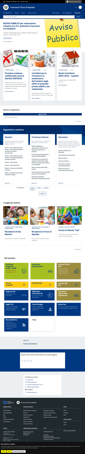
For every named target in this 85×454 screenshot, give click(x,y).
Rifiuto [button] (9, 451)
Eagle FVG (9, 304)
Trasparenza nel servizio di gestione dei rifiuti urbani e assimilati (51, 438)
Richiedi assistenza (32, 382)
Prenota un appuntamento (37, 265)
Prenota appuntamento (33, 387)
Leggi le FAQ (30, 380)
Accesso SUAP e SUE (64, 265)
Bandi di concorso (27, 433)
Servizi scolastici (9, 284)
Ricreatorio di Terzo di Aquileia (42, 233)
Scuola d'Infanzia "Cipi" (69, 230)
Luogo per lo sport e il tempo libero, (13, 227)
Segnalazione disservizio (48, 436)
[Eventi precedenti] (4, 114)
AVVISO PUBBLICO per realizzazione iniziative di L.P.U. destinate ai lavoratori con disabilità (21, 26)
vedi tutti (42, 193)
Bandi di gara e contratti (28, 431)
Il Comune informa (9, 70)
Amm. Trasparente (66, 13)
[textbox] (42, 361)
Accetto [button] (3, 451)
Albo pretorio (26, 434)
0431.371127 (35, 384)
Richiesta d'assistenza (48, 431)
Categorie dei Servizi (28, 406)
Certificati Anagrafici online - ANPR (11, 266)
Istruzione (63, 137)
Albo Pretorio (56, 13)
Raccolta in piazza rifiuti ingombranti (63, 293)
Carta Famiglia (37, 304)
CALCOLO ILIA (37, 283)
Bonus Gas (62, 304)
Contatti (5, 428)
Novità (65, 406)
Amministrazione (7, 406)
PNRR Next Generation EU (37, 292)
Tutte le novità (8, 41)
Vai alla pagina (9, 91)
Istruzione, (61, 227)
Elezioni (8, 137)
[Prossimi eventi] (81, 114)
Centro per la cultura (69, 227)
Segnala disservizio (32, 392)
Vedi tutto (79, 121)
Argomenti (77, 13)
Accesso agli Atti (62, 284)
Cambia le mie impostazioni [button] (18, 451)
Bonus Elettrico (11, 319)
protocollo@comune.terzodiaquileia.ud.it (12, 439)
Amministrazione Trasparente (30, 428)
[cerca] (80, 7)
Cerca (78, 17)
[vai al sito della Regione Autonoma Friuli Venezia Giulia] (16, 2)
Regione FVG (10, 291)
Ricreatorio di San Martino (13, 233)
